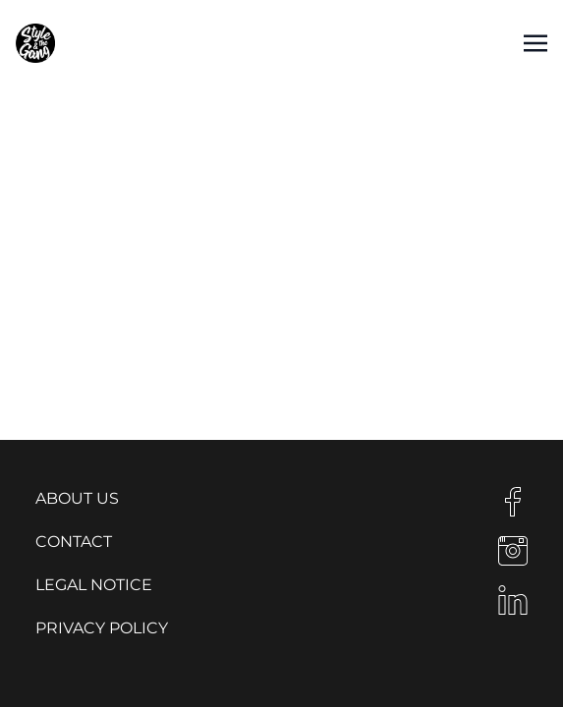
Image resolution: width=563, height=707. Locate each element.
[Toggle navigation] (535, 42)
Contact (73, 541)
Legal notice (93, 584)
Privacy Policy (101, 628)
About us (77, 498)
